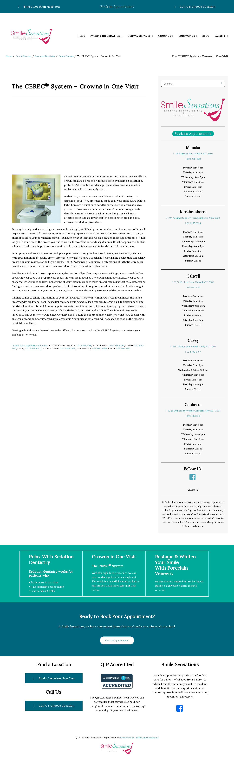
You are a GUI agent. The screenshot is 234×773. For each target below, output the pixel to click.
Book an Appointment (117, 7)
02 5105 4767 (32, 348)
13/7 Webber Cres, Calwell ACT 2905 (193, 282)
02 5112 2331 (123, 348)
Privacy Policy (127, 737)
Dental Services (140, 36)
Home (81, 36)
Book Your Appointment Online (30, 345)
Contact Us (187, 36)
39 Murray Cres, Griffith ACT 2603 (193, 153)
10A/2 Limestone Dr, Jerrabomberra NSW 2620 (193, 217)
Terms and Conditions (147, 737)
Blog (205, 36)
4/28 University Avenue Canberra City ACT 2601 (193, 410)
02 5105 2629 (67, 348)
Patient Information (106, 36)
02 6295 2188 (83, 345)
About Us (165, 36)
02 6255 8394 (116, 345)
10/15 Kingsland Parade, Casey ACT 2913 (193, 346)
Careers (221, 36)
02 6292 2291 (193, 287)
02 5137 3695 (99, 348)
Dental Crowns (66, 56)
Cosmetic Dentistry (45, 56)
